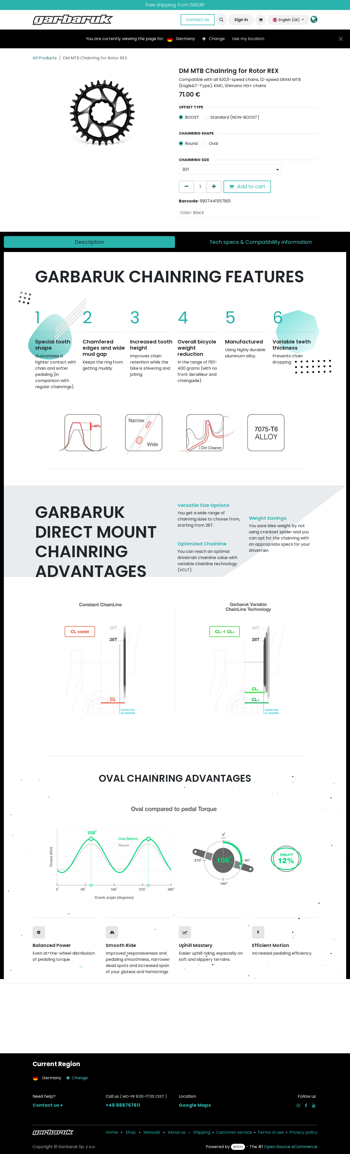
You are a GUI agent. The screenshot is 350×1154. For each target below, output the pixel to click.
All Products (45, 58)
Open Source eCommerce (290, 1147)
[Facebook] (306, 1105)
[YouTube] (314, 1105)
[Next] (300, 430)
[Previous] (50, 430)
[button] (221, 19)
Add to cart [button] (247, 186)
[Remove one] (186, 187)
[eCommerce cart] (260, 19)
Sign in (241, 20)
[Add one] (213, 187)
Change (214, 39)
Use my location (248, 39)
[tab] (89, 242)
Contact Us (197, 20)
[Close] (341, 39)
